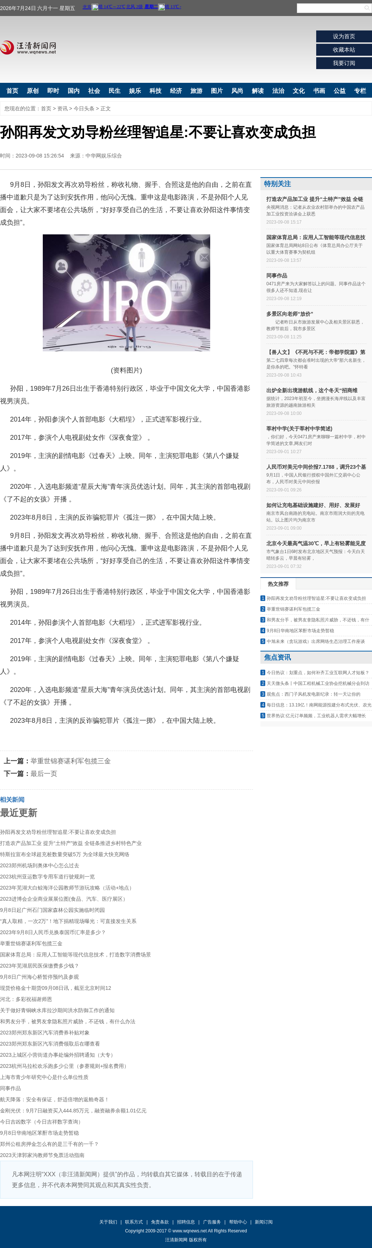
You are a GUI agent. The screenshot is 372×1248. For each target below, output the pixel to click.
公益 (340, 91)
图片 (217, 91)
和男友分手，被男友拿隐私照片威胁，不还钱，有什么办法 (67, 1021)
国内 (74, 91)
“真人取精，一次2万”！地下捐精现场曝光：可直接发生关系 (68, 921)
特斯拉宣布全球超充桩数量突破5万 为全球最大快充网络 (64, 854)
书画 (319, 91)
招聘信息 (186, 1222)
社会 (94, 91)
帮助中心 (238, 1222)
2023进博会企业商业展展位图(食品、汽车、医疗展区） (64, 899)
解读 (258, 91)
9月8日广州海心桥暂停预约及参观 (39, 977)
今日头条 (84, 108)
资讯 (62, 108)
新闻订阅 (264, 1222)
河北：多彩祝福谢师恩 (26, 999)
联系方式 (134, 1222)
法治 (278, 91)
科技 (155, 91)
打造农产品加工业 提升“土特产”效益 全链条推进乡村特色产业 (71, 843)
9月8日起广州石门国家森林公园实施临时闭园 (52, 910)
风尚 (237, 91)
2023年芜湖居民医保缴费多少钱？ (39, 966)
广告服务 (212, 1222)
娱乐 (135, 91)
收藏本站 (344, 49)
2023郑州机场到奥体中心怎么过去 (39, 865)
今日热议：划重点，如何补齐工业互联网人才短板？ (318, 672)
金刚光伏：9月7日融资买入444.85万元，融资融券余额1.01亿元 (73, 1111)
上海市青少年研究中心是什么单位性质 (44, 1077)
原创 (33, 91)
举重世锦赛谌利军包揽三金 (71, 761)
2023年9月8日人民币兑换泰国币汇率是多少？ (53, 932)
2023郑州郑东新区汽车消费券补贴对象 (45, 1033)
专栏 (360, 91)
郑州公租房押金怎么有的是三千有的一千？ (49, 1144)
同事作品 (10, 1088)
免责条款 (160, 1222)
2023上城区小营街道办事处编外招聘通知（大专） (58, 1055)
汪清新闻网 (28, 47)
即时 (53, 91)
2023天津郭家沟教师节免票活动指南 (42, 1155)
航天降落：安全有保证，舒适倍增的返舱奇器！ (54, 1099)
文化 (299, 91)
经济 (176, 91)
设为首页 (344, 36)
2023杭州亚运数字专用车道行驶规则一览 (47, 877)
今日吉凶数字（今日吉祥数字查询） (41, 1122)
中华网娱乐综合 (104, 156)
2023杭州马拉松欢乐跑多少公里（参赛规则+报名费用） (64, 1066)
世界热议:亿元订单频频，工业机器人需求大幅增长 (316, 715)
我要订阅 (344, 63)
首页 (12, 91)
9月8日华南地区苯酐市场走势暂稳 (39, 1133)
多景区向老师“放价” (289, 314)
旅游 (196, 91)
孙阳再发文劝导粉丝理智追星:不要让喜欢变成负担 (58, 832)
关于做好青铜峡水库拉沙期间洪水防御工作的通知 (57, 1010)
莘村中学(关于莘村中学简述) (299, 429)
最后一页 (44, 773)
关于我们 (108, 1222)
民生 (115, 91)
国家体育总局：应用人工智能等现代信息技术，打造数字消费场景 (75, 955)
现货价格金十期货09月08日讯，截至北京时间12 (55, 988)
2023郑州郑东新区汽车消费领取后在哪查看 (50, 1044)
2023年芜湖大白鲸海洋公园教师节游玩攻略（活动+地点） (67, 888)
